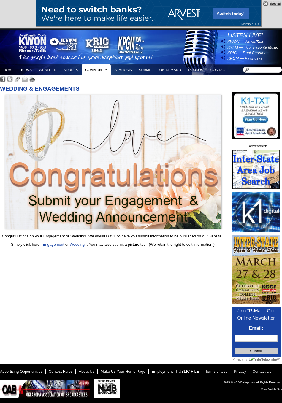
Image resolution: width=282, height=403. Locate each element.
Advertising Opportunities (21, 371)
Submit (145, 70)
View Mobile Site (271, 389)
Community (96, 70)
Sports (71, 70)
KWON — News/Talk (245, 41)
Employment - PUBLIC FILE (175, 371)
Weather (47, 70)
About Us (86, 371)
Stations (123, 70)
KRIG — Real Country (246, 52)
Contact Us (261, 371)
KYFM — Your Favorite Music (252, 47)
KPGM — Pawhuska (245, 58)
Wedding (77, 244)
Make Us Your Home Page (123, 371)
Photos (195, 70)
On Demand (170, 70)
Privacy (240, 371)
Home (8, 70)
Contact (218, 70)
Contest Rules (60, 371)
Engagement (53, 244)
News (26, 70)
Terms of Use (216, 371)
